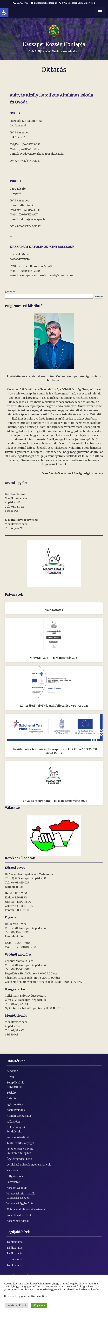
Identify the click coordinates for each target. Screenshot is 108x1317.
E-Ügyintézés (15, 1176)
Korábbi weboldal (17, 1187)
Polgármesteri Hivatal (20, 1148)
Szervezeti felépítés (19, 1153)
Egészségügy (15, 1104)
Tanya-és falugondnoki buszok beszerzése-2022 (54, 800)
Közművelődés (16, 1109)
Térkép (11, 1092)
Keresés (10, 292)
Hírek (10, 1076)
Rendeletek (14, 1131)
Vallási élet (13, 1121)
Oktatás (11, 1098)
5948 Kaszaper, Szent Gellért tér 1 (77, 3)
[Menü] (100, 11)
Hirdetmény (14, 1259)
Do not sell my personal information (25, 1296)
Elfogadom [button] (39, 1305)
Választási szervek (18, 1197)
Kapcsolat (13, 1170)
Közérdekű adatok (18, 1220)
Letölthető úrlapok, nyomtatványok (29, 1164)
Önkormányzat (16, 1127)
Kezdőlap (12, 1071)
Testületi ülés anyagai (20, 1143)
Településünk (15, 1082)
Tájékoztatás (54, 610)
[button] (4, 12)
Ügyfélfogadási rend (19, 1158)
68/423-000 (20, 3)
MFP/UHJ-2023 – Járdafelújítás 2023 (54, 657)
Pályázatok (13, 1182)
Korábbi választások (19, 1215)
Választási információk (21, 1193)
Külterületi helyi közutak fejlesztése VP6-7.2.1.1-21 (54, 705)
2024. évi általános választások (26, 1209)
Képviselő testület (18, 1137)
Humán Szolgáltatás (19, 1115)
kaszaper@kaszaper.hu (44, 3)
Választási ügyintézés (20, 1203)
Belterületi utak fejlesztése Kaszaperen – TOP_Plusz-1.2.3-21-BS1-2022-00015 (54, 751)
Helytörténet (15, 1086)
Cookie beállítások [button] (16, 1305)
